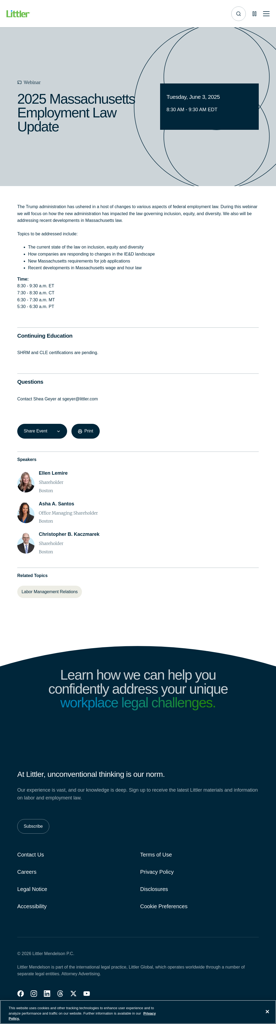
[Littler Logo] (18, 14)
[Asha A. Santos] (56, 504)
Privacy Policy (157, 872)
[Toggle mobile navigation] (266, 13)
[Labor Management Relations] (49, 592)
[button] (20, 993)
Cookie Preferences (164, 906)
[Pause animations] (254, 14)
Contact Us (30, 855)
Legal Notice (32, 889)
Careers (26, 872)
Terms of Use (156, 855)
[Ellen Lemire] (53, 473)
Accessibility (32, 906)
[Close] (267, 1013)
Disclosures (154, 889)
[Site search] (238, 13)
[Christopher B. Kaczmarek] (69, 534)
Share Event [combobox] (35, 431)
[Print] (85, 431)
